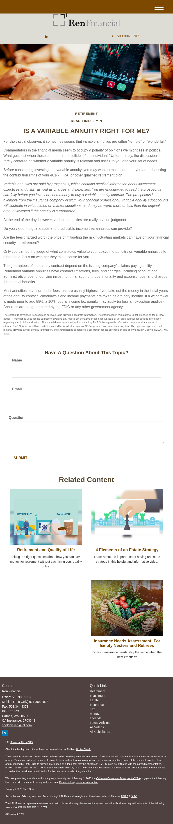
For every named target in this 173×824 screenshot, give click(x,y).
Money (94, 714)
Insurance (97, 705)
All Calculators (100, 732)
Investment (97, 696)
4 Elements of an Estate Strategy (127, 550)
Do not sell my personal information (78, 782)
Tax (92, 709)
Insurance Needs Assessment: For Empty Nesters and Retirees (127, 643)
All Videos (97, 727)
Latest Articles (99, 723)
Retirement (97, 691)
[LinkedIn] (46, 36)
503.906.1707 (125, 36)
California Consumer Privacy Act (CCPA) (118, 778)
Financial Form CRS (21, 742)
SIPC (134, 796)
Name (17, 360)
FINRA (124, 796)
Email (17, 389)
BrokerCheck (83, 749)
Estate (94, 700)
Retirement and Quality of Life (46, 550)
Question (16, 418)
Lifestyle (95, 718)
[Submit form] (20, 458)
